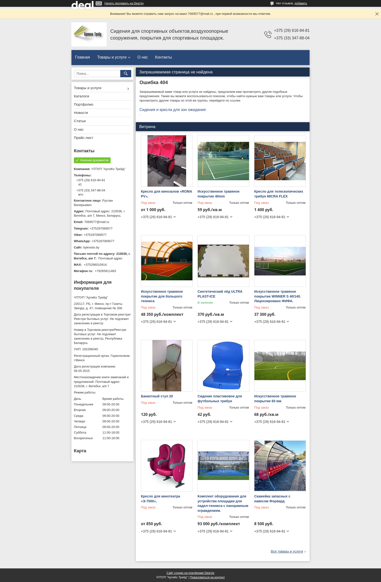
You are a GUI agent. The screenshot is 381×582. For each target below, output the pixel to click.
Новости (81, 113)
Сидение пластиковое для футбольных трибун (220, 398)
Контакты (163, 57)
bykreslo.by (91, 247)
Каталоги (81, 96)
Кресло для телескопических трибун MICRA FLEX (278, 193)
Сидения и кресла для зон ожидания (172, 110)
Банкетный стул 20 (157, 396)
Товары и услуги (112, 57)
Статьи (80, 121)
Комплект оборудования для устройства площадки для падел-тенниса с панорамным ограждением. (223, 503)
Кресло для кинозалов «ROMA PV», (166, 193)
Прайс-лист (83, 138)
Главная (82, 57)
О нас (143, 57)
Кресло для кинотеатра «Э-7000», (160, 498)
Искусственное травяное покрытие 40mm (219, 193)
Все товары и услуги (287, 551)
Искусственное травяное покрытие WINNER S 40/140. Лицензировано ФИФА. (277, 296)
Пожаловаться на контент (207, 577)
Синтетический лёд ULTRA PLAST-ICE (220, 294)
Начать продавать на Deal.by (124, 3)
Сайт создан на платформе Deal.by (191, 573)
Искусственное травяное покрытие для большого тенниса (162, 296)
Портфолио (83, 104)
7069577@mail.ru (96, 222)
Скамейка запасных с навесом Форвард (272, 498)
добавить (300, 3)
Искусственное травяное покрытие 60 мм (275, 398)
